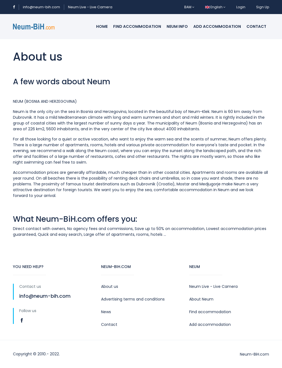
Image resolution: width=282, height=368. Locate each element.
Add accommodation (217, 26)
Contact (256, 26)
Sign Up (262, 7)
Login (240, 7)
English (215, 7)
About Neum (201, 299)
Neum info (177, 26)
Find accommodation (137, 26)
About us (109, 286)
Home (102, 26)
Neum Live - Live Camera (90, 7)
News (106, 312)
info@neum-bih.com (41, 7)
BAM (189, 7)
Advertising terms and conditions (133, 299)
